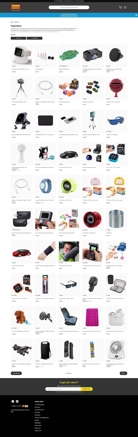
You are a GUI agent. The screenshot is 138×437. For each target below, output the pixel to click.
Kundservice (37, 407)
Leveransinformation (39, 409)
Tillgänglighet (38, 422)
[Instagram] (17, 401)
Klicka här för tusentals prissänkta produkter (69, 15)
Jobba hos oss (38, 430)
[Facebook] (13, 401)
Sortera (35, 38)
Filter (18, 38)
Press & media (38, 425)
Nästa (123, 373)
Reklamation (37, 415)
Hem (12, 22)
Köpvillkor (37, 420)
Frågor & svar (38, 428)
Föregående (16, 373)
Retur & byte (37, 412)
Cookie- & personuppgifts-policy (42, 417)
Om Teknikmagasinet (39, 404)
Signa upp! (87, 389)
